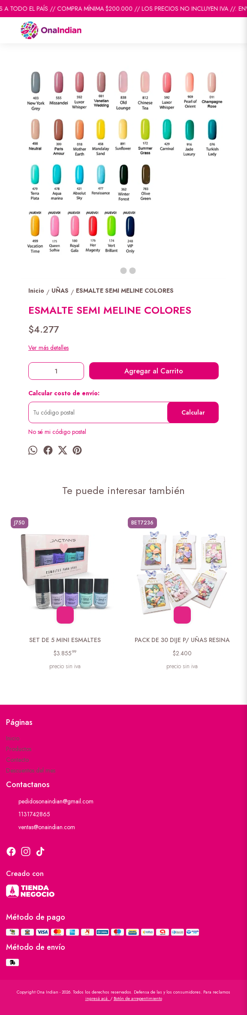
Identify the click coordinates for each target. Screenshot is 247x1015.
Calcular (193, 412)
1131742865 (28, 814)
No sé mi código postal (57, 431)
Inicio (12, 738)
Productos (18, 749)
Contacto (17, 759)
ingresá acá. (97, 998)
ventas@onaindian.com (40, 827)
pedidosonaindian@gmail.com (49, 801)
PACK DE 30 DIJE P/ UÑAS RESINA (182, 640)
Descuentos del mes (30, 770)
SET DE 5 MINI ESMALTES (65, 640)
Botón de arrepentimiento (138, 998)
